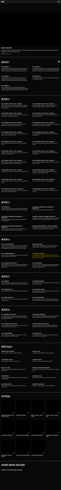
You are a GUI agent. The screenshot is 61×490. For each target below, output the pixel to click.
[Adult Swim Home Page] (4, 1)
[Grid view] (59, 61)
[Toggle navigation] (58, 1)
